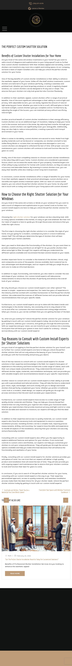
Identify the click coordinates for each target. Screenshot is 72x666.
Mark (9, 556)
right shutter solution (21, 217)
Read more (15, 573)
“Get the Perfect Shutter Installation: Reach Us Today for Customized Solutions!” (32, 559)
